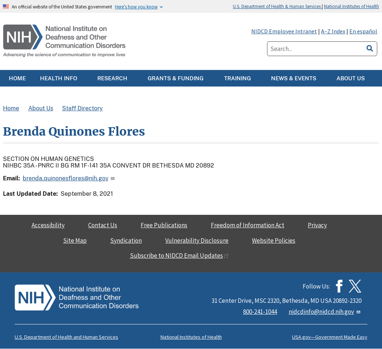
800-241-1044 (260, 312)
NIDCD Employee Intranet (284, 31)
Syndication (126, 240)
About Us (40, 108)
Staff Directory (82, 108)
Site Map (75, 240)
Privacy (317, 225)
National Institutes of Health (351, 6)
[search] (370, 47)
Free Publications (164, 225)
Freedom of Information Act (247, 225)
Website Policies (273, 240)
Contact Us (102, 225)
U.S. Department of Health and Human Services (66, 337)
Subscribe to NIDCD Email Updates (179, 255)
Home (11, 108)
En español (363, 31)
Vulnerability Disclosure (196, 240)
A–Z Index (333, 31)
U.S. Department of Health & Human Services (277, 6)
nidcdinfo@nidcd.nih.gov (325, 312)
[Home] (65, 41)
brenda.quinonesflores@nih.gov (69, 178)
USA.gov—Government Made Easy (329, 337)
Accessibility (48, 225)
